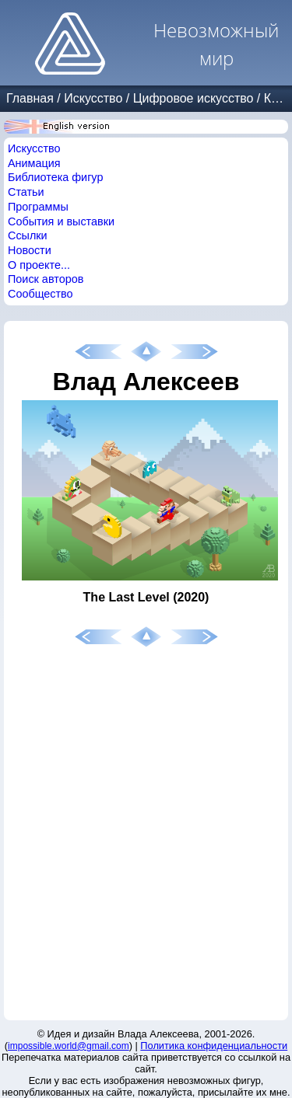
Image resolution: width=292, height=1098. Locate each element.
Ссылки (27, 235)
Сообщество (40, 294)
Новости (29, 250)
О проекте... (39, 265)
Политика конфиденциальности (213, 1045)
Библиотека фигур (55, 177)
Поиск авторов (45, 279)
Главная (30, 98)
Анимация (34, 163)
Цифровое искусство (193, 98)
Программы (38, 206)
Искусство (93, 98)
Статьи (26, 192)
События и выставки (61, 221)
